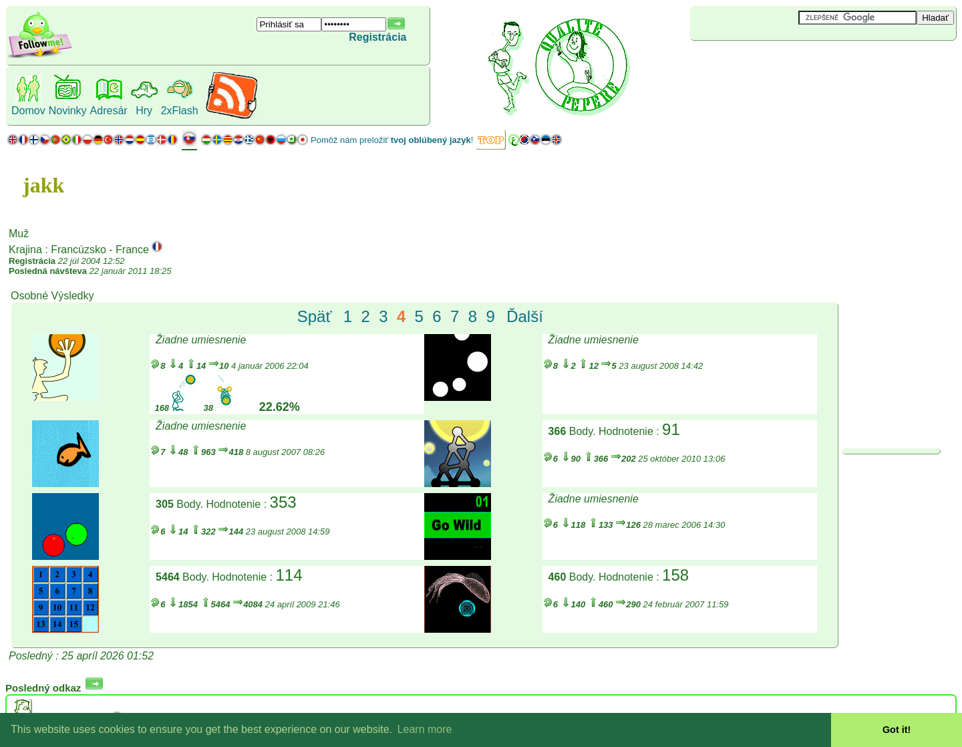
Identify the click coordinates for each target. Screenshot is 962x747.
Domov (28, 110)
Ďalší (524, 316)
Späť (314, 316)
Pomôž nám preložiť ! (392, 140)
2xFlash (179, 110)
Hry (144, 110)
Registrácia (377, 37)
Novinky (68, 110)
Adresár (109, 110)
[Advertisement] (769, 63)
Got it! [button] (897, 729)
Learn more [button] (424, 729)
